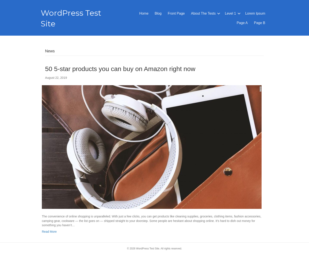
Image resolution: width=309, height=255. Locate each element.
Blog (158, 13)
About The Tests (203, 13)
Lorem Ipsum (255, 13)
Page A (242, 23)
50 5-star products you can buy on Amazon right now (120, 68)
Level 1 (230, 13)
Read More (49, 231)
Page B (259, 23)
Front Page (176, 13)
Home (143, 13)
